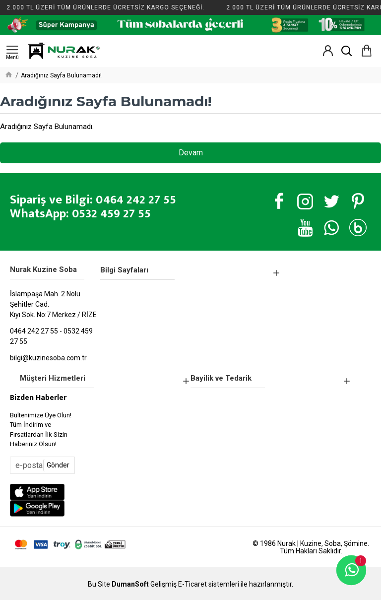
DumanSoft (130, 584)
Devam (191, 152)
